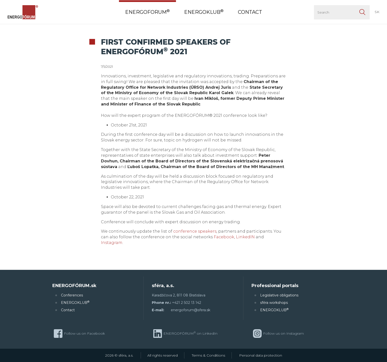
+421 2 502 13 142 (186, 302)
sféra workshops (274, 302)
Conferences (72, 295)
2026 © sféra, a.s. (119, 355)
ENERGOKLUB (75, 302)
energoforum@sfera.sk (190, 310)
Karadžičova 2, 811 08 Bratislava (178, 295)
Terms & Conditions (208, 355)
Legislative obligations (279, 295)
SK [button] (377, 12)
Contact (68, 310)
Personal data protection (260, 355)
